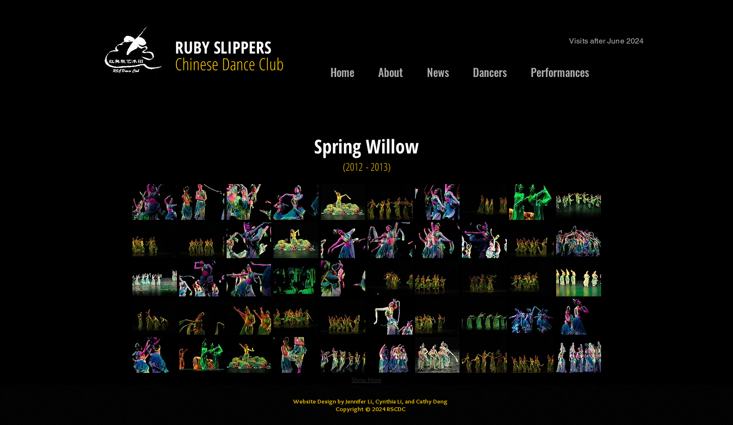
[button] (154, 202)
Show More (366, 380)
